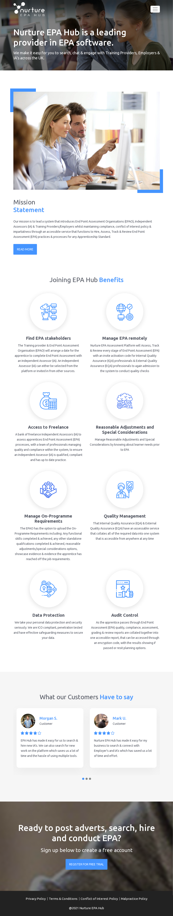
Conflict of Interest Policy (99, 898)
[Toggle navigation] (155, 9)
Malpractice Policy (134, 898)
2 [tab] (87, 779)
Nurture (85, 908)
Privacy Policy (36, 898)
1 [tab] (83, 779)
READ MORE (25, 249)
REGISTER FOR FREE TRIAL (86, 864)
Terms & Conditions (63, 898)
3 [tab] (90, 779)
